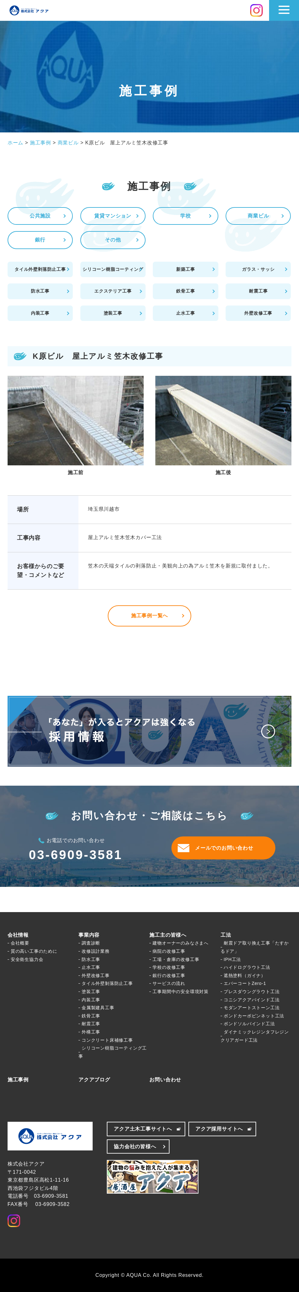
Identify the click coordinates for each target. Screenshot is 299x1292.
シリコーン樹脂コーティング (113, 269)
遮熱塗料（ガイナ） (245, 975)
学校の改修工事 (168, 967)
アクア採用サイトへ (219, 1129)
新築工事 (185, 269)
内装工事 (40, 313)
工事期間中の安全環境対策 (180, 991)
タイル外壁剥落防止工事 (40, 269)
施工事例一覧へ (149, 615)
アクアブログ (94, 1079)
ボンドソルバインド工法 (249, 1023)
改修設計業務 (96, 951)
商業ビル (258, 215)
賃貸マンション (112, 215)
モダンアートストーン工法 (252, 1007)
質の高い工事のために (34, 951)
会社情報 (18, 935)
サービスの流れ (168, 983)
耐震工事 (258, 291)
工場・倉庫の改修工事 (175, 959)
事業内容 (89, 935)
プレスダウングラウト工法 (252, 991)
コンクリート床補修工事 (107, 1040)
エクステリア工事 (112, 291)
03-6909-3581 (76, 855)
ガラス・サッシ (258, 269)
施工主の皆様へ (168, 935)
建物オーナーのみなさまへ (180, 943)
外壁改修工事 (258, 313)
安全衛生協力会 (27, 959)
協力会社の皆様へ (135, 1146)
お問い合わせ (165, 1079)
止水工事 (185, 313)
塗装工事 (113, 313)
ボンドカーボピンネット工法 (254, 1015)
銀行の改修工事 (168, 975)
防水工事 (40, 291)
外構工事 (91, 1031)
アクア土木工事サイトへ (143, 1129)
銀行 (40, 239)
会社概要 (20, 943)
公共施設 (40, 215)
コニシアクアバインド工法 (252, 999)
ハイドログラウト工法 (247, 967)
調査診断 (91, 943)
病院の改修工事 (168, 951)
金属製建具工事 (98, 1007)
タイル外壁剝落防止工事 (107, 983)
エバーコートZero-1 (245, 983)
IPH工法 (232, 959)
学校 (185, 215)
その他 (113, 239)
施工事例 (18, 1079)
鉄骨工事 (185, 291)
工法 (226, 935)
